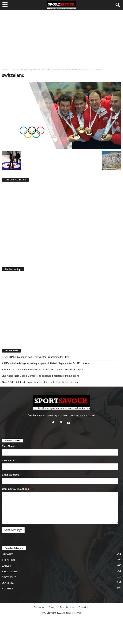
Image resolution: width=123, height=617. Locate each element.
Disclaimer (39, 607)
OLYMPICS (8, 582)
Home (4, 69)
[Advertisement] (61, 38)
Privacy (52, 607)
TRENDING (8, 560)
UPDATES (7, 554)
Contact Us (84, 607)
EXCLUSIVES (10, 571)
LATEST (6, 565)
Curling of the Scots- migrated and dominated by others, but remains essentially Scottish (50, 69)
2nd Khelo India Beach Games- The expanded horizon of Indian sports (40, 375)
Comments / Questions (16, 489)
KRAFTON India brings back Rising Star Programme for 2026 (35, 357)
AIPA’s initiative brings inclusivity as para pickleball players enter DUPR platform (46, 363)
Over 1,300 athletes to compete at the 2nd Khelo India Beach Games (40, 382)
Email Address (11, 474)
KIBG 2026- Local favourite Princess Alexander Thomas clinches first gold (42, 369)
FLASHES (7, 588)
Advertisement (67, 607)
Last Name (9, 460)
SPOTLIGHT (9, 577)
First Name (9, 446)
